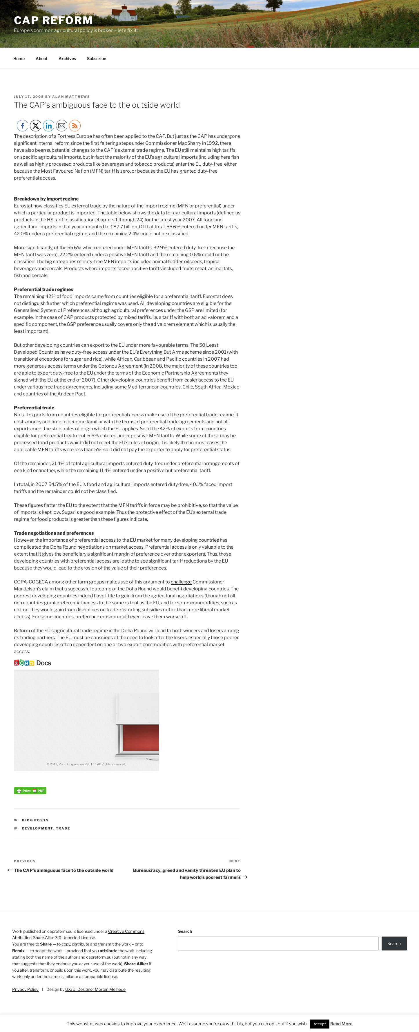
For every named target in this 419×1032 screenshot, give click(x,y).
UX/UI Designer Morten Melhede (95, 989)
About (42, 58)
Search (185, 931)
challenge (181, 582)
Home (19, 58)
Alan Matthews (71, 97)
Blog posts (35, 820)
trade (63, 828)
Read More (341, 1023)
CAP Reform (54, 20)
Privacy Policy (25, 989)
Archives (67, 58)
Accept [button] (319, 1024)
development (37, 828)
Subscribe (96, 58)
